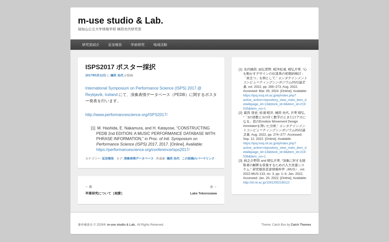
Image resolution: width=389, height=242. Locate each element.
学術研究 (138, 45)
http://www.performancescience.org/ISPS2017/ (126, 115)
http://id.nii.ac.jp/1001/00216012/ (266, 182)
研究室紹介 (90, 45)
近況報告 (115, 45)
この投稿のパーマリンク (198, 158)
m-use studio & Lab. (120, 20)
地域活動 (160, 45)
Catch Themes (301, 224)
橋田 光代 (116, 75)
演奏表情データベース (139, 158)
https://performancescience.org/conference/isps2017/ (143, 150)
